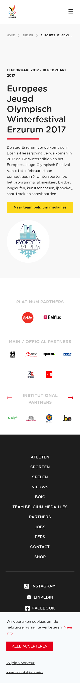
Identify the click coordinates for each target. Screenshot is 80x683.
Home (11, 35)
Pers (40, 537)
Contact (40, 547)
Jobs (40, 527)
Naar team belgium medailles (40, 207)
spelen (28, 35)
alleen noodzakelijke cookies (24, 672)
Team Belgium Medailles (40, 507)
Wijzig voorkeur (20, 663)
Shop (40, 557)
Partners (40, 517)
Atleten (40, 457)
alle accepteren (30, 646)
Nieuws (40, 487)
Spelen (40, 477)
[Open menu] (70, 12)
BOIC (40, 497)
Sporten (40, 467)
